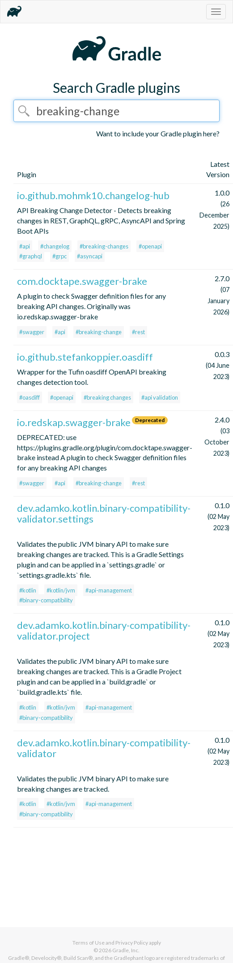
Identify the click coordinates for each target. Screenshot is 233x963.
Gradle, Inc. (126, 950)
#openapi (150, 246)
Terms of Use (88, 942)
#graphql (30, 256)
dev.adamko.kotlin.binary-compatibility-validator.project (104, 630)
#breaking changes (107, 397)
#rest (138, 332)
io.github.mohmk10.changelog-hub (93, 195)
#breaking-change (99, 332)
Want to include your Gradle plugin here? (158, 133)
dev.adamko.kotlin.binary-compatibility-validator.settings (104, 513)
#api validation (159, 397)
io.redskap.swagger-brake (74, 422)
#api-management (108, 590)
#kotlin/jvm (61, 590)
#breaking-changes (104, 246)
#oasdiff (29, 397)
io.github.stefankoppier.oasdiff (85, 357)
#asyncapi (89, 256)
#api (24, 246)
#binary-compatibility (46, 600)
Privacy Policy (131, 942)
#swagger (31, 332)
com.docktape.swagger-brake (82, 281)
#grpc (59, 256)
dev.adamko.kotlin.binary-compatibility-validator (104, 747)
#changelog (54, 246)
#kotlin (27, 590)
